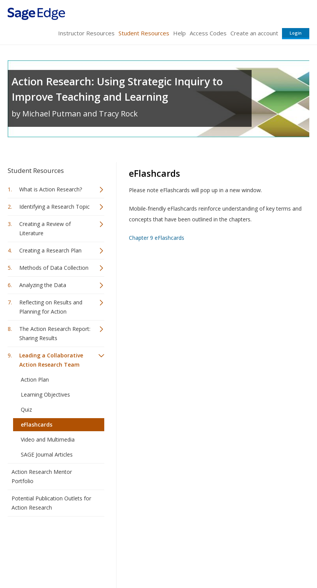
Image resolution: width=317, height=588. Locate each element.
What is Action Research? (50, 189)
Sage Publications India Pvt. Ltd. (119, 541)
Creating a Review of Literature (45, 228)
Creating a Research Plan (50, 250)
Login (296, 33)
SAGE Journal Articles (47, 454)
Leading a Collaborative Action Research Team (51, 360)
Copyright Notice (216, 559)
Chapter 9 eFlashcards (156, 237)
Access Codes (208, 33)
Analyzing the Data (42, 285)
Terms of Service (168, 559)
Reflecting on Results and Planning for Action (50, 307)
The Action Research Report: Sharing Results (54, 333)
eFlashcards (36, 424)
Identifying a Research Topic (54, 206)
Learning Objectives (45, 394)
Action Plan (35, 379)
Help (179, 33)
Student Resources (143, 33)
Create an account (254, 33)
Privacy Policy (258, 559)
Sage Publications (51, 541)
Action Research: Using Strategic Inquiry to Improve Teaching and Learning (117, 89)
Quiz (26, 409)
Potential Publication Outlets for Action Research (51, 503)
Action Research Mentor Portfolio (42, 476)
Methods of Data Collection (53, 267)
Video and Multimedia (48, 439)
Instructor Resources (86, 33)
